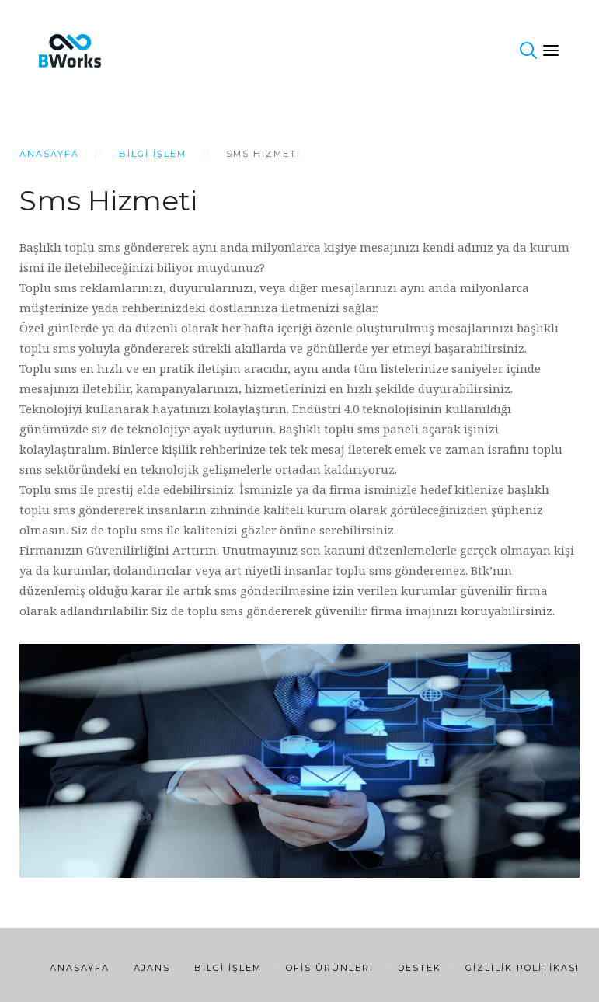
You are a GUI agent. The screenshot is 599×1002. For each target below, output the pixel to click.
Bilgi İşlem (152, 153)
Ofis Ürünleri (330, 967)
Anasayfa (49, 153)
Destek (419, 967)
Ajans (152, 967)
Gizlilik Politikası (522, 967)
